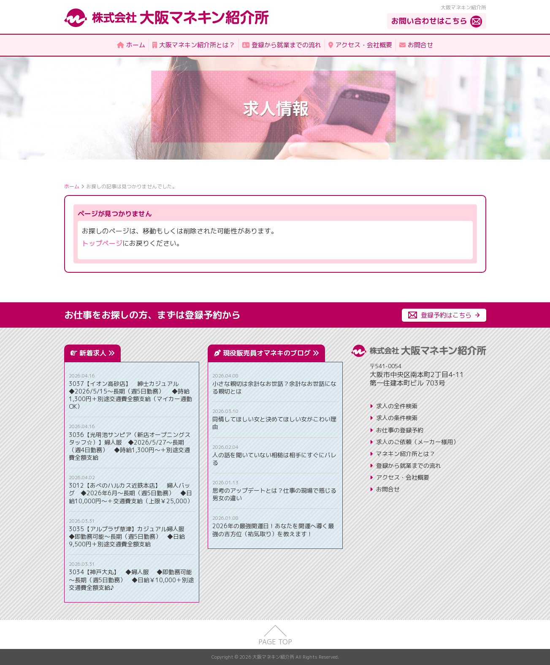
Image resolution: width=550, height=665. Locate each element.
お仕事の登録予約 (399, 430)
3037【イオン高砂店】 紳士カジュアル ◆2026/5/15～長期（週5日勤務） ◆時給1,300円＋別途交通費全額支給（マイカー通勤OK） (130, 395)
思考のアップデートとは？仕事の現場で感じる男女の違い (274, 494)
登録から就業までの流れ (408, 465)
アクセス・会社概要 (402, 477)
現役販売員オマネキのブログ (271, 353)
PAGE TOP (275, 641)
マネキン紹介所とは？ (405, 454)
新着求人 (96, 353)
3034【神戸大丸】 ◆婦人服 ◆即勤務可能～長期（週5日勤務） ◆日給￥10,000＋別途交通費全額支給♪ (131, 579)
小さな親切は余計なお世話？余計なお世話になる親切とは (274, 387)
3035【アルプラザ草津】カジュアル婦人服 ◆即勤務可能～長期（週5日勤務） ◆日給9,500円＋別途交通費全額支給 (129, 536)
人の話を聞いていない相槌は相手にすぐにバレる (274, 459)
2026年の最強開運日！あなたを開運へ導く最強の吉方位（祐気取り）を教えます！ (273, 529)
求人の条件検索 (396, 418)
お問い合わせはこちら (429, 21)
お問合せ (388, 489)
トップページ (102, 243)
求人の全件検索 (396, 406)
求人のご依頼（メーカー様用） (417, 442)
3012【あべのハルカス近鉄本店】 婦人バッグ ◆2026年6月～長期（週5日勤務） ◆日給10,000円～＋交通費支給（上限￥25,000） (131, 493)
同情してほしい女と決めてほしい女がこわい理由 (274, 423)
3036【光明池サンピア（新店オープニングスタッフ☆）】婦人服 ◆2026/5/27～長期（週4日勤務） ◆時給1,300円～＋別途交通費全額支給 (129, 446)
